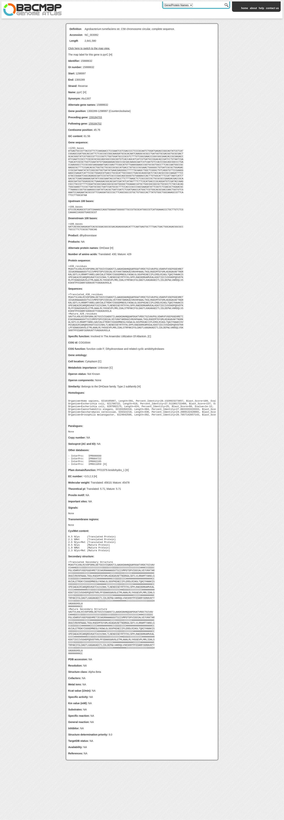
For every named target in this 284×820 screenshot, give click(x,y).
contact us (272, 8)
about (253, 8)
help (261, 8)
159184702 (95, 123)
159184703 (95, 117)
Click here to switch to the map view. (89, 48)
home (244, 8)
